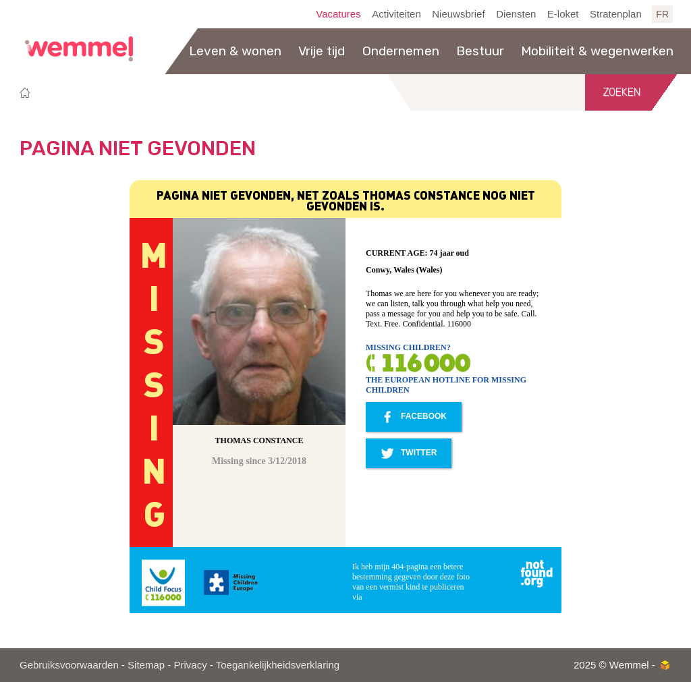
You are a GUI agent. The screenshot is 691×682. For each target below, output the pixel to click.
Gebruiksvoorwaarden (69, 665)
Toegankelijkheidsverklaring (277, 665)
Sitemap (146, 665)
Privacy (189, 665)
